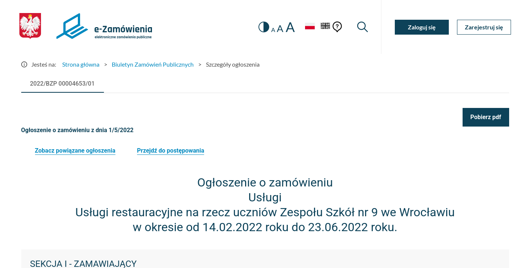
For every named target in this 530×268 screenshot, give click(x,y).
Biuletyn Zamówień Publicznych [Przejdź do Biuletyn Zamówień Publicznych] (153, 64)
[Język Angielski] (325, 27)
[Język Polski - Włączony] (310, 27)
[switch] (263, 27)
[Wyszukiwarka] (362, 27)
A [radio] (273, 29)
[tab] (62, 84)
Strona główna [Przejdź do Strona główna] (80, 64)
